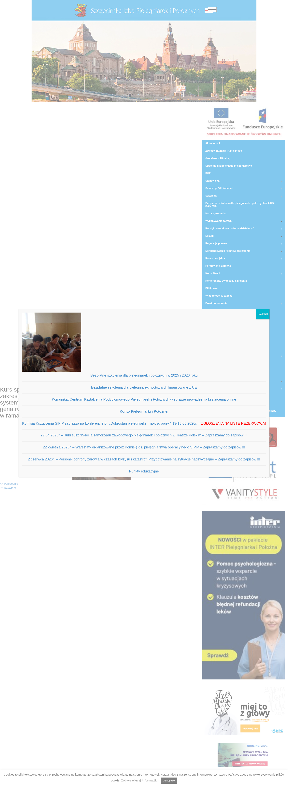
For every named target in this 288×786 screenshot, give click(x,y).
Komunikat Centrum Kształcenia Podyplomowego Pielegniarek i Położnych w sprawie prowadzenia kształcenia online (144, 399)
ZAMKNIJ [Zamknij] (263, 314)
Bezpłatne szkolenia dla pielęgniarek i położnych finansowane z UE (144, 387)
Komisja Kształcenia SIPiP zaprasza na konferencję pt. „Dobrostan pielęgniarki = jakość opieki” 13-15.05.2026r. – (144, 423)
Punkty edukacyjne (144, 471)
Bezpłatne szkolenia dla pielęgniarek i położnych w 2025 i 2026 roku (143, 375)
